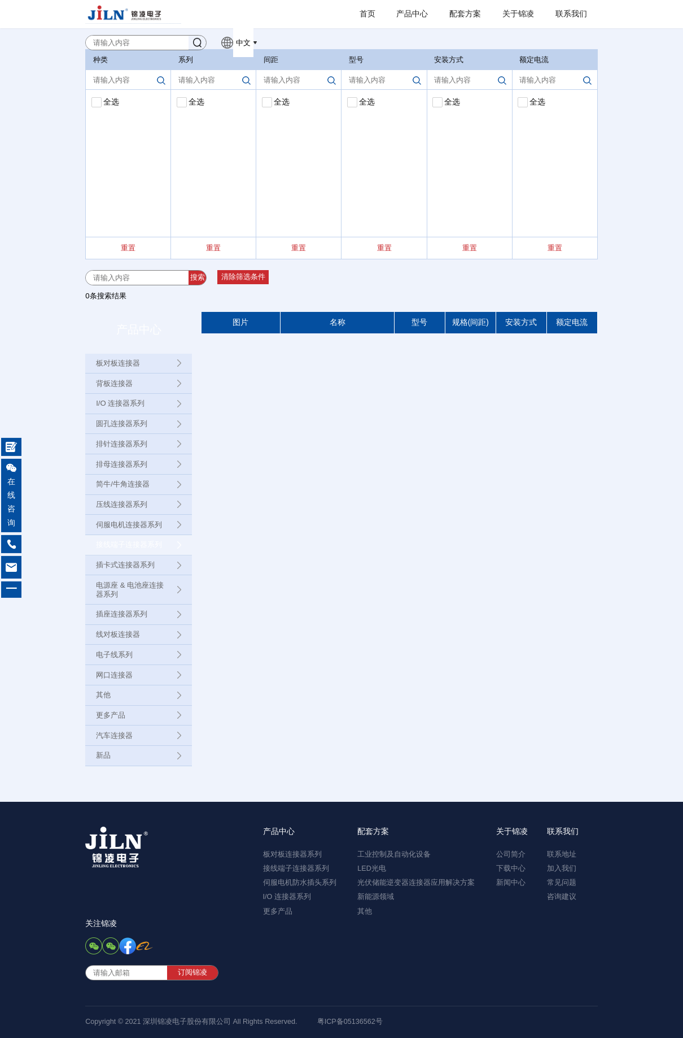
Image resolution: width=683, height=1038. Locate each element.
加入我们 (561, 868)
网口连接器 (114, 675)
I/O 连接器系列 (120, 403)
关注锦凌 (101, 923)
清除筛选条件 (243, 277)
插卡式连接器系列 (125, 565)
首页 (367, 14)
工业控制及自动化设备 (394, 854)
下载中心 (511, 868)
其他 (103, 694)
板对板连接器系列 (292, 854)
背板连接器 (114, 383)
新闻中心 (511, 883)
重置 (128, 248)
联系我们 (571, 14)
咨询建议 (561, 897)
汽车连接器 (114, 735)
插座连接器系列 (121, 614)
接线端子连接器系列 (129, 544)
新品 (103, 755)
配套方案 (465, 14)
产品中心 (412, 14)
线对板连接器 (118, 634)
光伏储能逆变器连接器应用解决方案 (416, 883)
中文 (243, 42)
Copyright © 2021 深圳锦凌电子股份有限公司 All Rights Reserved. (191, 1022)
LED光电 (371, 868)
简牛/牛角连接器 (123, 484)
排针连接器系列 (121, 444)
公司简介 (511, 854)
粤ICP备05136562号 (350, 1022)
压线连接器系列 (121, 504)
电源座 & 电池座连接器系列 (130, 589)
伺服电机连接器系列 (129, 524)
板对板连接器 (118, 363)
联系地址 (561, 854)
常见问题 (561, 883)
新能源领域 (375, 897)
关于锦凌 (518, 14)
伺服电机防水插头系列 (299, 883)
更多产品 (110, 715)
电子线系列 (114, 654)
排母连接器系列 (121, 464)
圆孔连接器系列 (121, 423)
